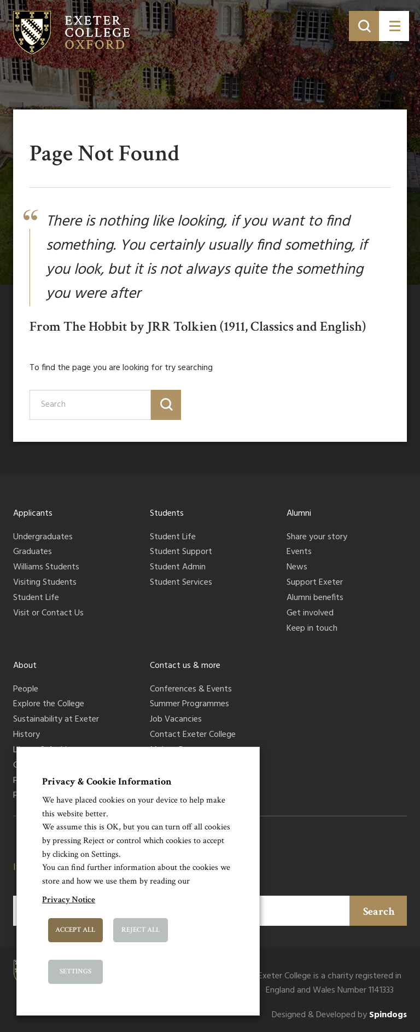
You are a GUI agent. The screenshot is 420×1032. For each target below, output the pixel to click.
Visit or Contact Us (48, 613)
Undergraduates (43, 537)
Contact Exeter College (193, 735)
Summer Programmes (189, 704)
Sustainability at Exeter (56, 720)
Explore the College (48, 704)
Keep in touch (312, 629)
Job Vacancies (176, 720)
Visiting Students (45, 583)
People (25, 689)
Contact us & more (185, 666)
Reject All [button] (140, 930)
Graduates (32, 552)
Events (299, 552)
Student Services (181, 583)
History (26, 735)
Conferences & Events (191, 689)
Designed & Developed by (339, 1015)
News (297, 567)
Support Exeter (315, 583)
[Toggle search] (364, 26)
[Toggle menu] (394, 26)
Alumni (299, 513)
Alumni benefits (315, 598)
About (25, 666)
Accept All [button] (75, 930)
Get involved (310, 613)
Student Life (36, 598)
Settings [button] (75, 971)
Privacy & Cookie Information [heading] (107, 781)
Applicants (32, 513)
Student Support (181, 552)
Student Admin (178, 567)
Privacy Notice (68, 900)
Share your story (317, 537)
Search (379, 911)
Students (167, 513)
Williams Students (46, 567)
